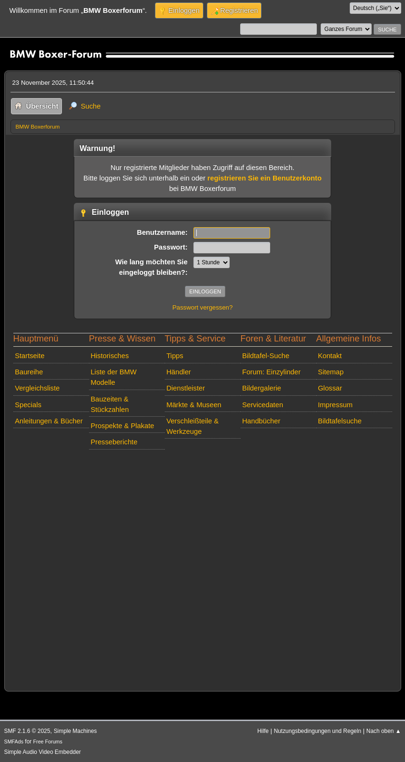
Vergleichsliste (37, 388)
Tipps (174, 356)
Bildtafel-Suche (265, 356)
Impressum (335, 405)
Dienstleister (185, 388)
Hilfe (263, 731)
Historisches (110, 356)
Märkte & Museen (193, 405)
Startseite (29, 356)
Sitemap (331, 372)
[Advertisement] (202, 568)
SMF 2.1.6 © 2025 (27, 731)
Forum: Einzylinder (271, 372)
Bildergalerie (261, 388)
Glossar (330, 388)
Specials (28, 405)
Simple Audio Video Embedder (42, 752)
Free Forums (47, 741)
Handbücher (261, 421)
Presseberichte (114, 442)
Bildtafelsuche (340, 421)
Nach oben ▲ (383, 731)
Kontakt (330, 356)
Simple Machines (75, 731)
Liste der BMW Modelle (114, 377)
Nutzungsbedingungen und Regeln (317, 731)
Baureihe (29, 372)
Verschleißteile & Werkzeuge (192, 426)
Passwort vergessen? (202, 307)
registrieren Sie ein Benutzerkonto (264, 178)
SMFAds (14, 741)
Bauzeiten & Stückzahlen (110, 404)
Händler (178, 372)
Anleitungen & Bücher (48, 421)
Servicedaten (262, 405)
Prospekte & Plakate (122, 426)
